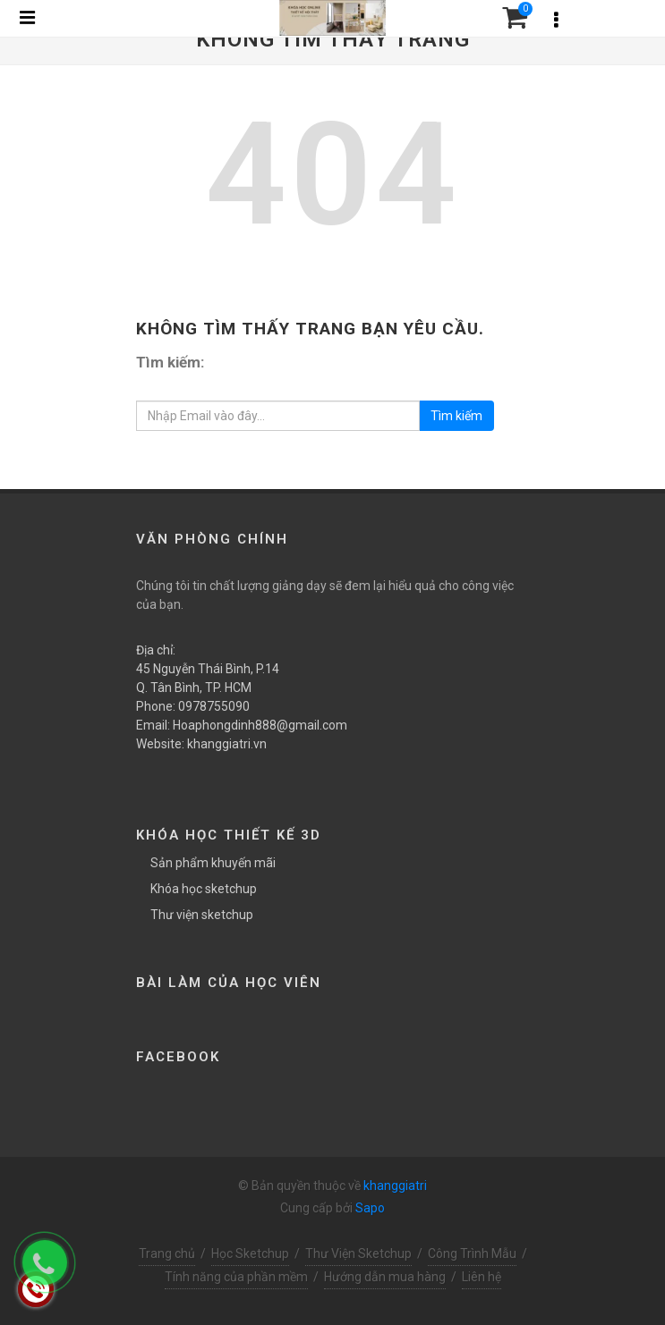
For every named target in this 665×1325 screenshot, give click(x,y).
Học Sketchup (250, 1253)
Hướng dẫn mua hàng (385, 1277)
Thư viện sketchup (201, 914)
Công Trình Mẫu (472, 1253)
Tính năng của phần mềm (236, 1277)
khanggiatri (395, 1185)
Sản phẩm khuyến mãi (213, 863)
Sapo (370, 1208)
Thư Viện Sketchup (358, 1253)
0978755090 (214, 706)
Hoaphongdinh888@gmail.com (260, 725)
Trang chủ (167, 1253)
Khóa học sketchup (203, 889)
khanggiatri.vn (227, 744)
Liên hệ (481, 1277)
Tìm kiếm (456, 416)
